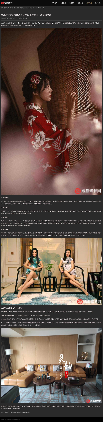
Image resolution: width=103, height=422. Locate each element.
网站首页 (54, 3)
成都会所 (72, 3)
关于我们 (63, 3)
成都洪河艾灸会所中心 (24, 412)
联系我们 (98, 3)
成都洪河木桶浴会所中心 (11, 412)
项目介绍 (80, 3)
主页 (2, 8)
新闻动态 (89, 3)
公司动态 (12, 8)
